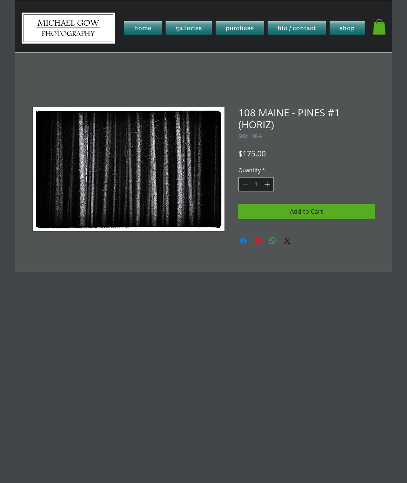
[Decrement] (244, 184)
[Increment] (268, 184)
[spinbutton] (256, 184)
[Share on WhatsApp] (272, 240)
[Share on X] (287, 240)
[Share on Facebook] (243, 240)
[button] (189, 28)
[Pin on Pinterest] (258, 240)
